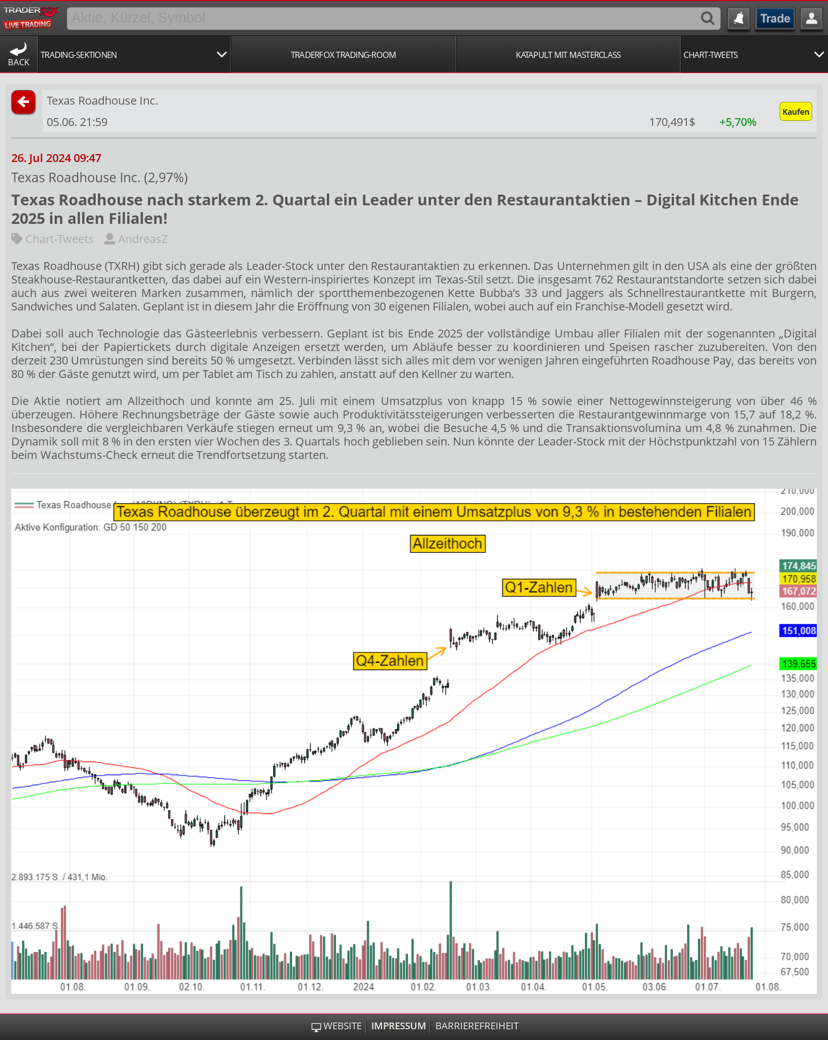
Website (342, 1026)
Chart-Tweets (52, 238)
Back (18, 61)
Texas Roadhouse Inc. (102, 100)
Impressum (398, 1026)
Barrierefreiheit (477, 1026)
